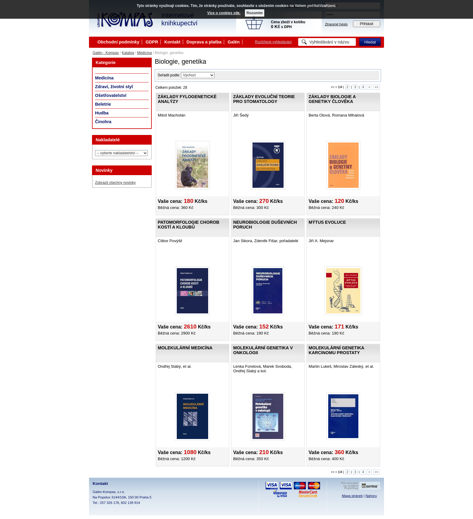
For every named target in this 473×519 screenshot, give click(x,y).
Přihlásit (366, 24)
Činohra (103, 121)
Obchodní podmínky (118, 42)
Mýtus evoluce (327, 222)
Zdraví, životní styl (114, 86)
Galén (234, 42)
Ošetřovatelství (110, 95)
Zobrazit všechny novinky (115, 183)
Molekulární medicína (185, 347)
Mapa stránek (352, 496)
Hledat (370, 42)
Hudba (102, 113)
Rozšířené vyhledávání (273, 42)
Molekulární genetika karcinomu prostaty (336, 350)
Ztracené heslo (336, 24)
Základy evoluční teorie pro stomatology (264, 99)
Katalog (128, 53)
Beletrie (103, 104)
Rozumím (254, 13)
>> (376, 87)
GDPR (151, 42)
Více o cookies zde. (223, 13)
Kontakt (172, 42)
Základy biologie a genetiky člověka (332, 99)
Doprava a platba (203, 42)
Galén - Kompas (106, 53)
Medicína (144, 53)
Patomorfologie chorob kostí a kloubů (188, 224)
